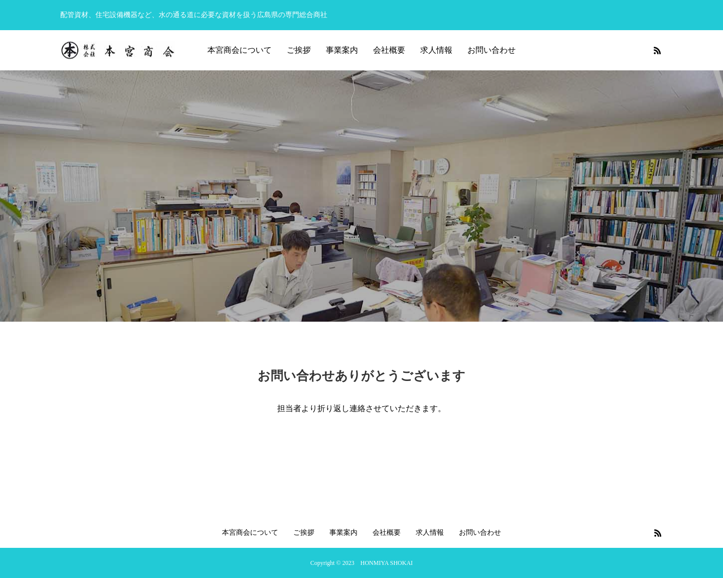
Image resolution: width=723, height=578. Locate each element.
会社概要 (389, 50)
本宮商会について (239, 50)
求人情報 (436, 50)
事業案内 (342, 50)
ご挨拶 (299, 50)
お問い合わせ (491, 50)
